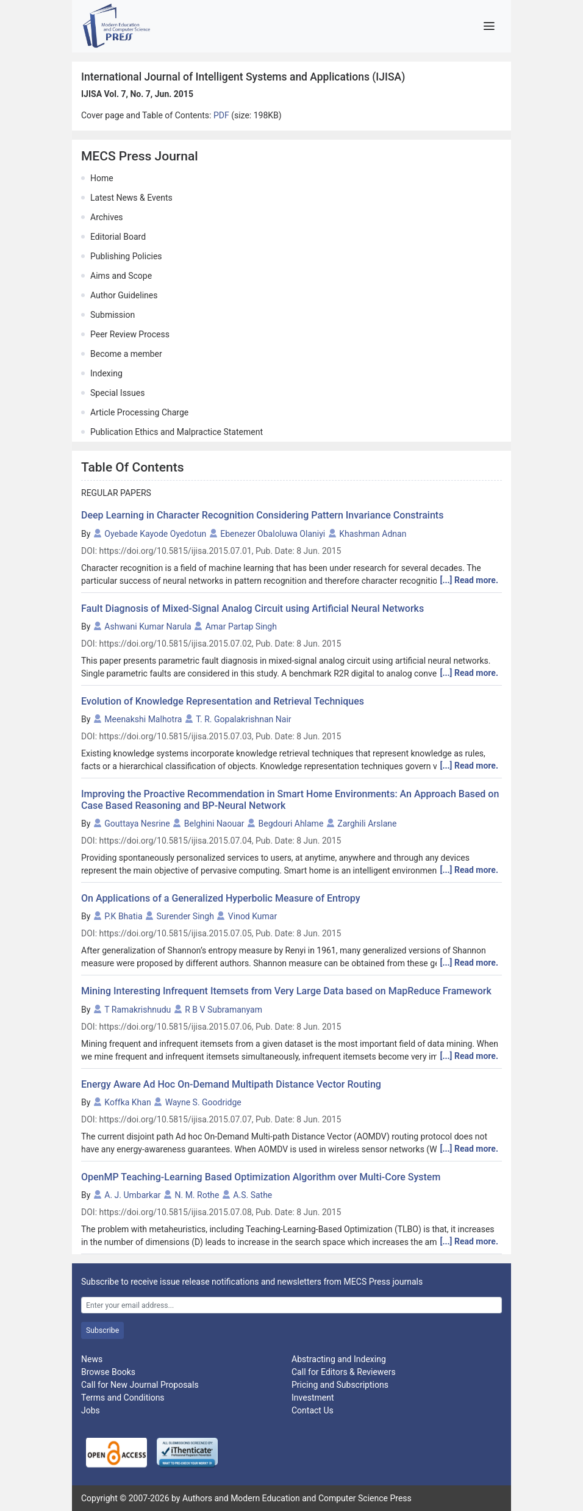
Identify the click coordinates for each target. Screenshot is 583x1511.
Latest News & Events (131, 198)
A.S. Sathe (252, 1195)
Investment (313, 1397)
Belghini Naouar (214, 823)
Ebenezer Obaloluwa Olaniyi (272, 534)
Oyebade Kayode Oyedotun (155, 534)
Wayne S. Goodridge (203, 1102)
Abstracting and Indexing (339, 1359)
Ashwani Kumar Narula (147, 626)
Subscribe (102, 1330)
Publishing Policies (126, 256)
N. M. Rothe (197, 1195)
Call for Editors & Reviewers (344, 1372)
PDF (222, 115)
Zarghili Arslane (366, 823)
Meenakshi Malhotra (143, 719)
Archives (106, 217)
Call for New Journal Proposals (140, 1385)
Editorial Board (118, 237)
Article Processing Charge (139, 412)
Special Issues (117, 393)
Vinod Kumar (252, 916)
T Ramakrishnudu (137, 1009)
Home (101, 178)
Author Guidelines (123, 295)
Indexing (106, 373)
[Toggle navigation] (489, 26)
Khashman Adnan (372, 534)
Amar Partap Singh (241, 626)
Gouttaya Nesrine (137, 823)
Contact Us (313, 1410)
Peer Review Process (130, 334)
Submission (112, 315)
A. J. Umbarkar (132, 1195)
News (91, 1359)
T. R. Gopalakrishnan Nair (243, 719)
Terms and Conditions (123, 1397)
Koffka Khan (127, 1102)
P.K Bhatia (123, 916)
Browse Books (108, 1372)
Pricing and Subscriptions (340, 1385)
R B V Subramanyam (223, 1009)
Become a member (126, 354)
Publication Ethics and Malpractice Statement (176, 432)
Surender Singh (185, 916)
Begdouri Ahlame (291, 823)
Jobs (90, 1410)
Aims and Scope (121, 276)
